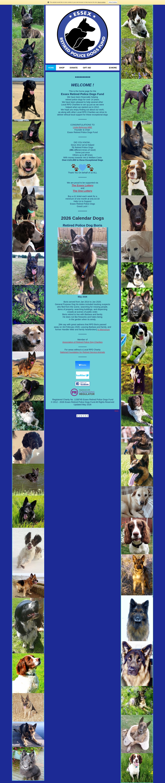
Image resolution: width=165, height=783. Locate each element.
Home (116, 411)
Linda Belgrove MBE (82, 127)
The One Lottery (82, 190)
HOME (51, 68)
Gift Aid (87, 68)
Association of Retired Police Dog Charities (82, 342)
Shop (62, 68)
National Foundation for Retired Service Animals (82, 352)
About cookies (101, 2)
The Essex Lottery (82, 185)
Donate (74, 68)
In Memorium (103, 329)
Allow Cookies (113, 2)
